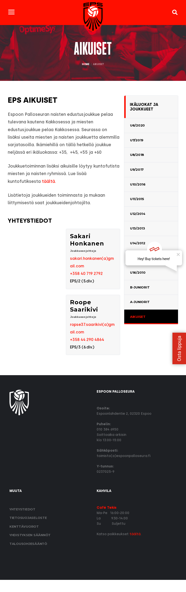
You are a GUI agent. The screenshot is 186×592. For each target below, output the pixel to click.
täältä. (62, 190)
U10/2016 (138, 184)
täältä (135, 546)
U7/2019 (136, 140)
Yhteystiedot (22, 521)
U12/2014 (137, 213)
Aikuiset (138, 316)
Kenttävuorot (24, 539)
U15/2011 (137, 257)
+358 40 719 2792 (86, 284)
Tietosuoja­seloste (28, 530)
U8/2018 (137, 154)
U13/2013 (137, 228)
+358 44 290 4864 (87, 351)
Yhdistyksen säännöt (30, 547)
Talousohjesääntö (28, 556)
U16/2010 (138, 272)
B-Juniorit (139, 287)
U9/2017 (137, 169)
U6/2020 (137, 125)
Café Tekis (106, 520)
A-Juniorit (139, 302)
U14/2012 (137, 243)
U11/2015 (137, 198)
